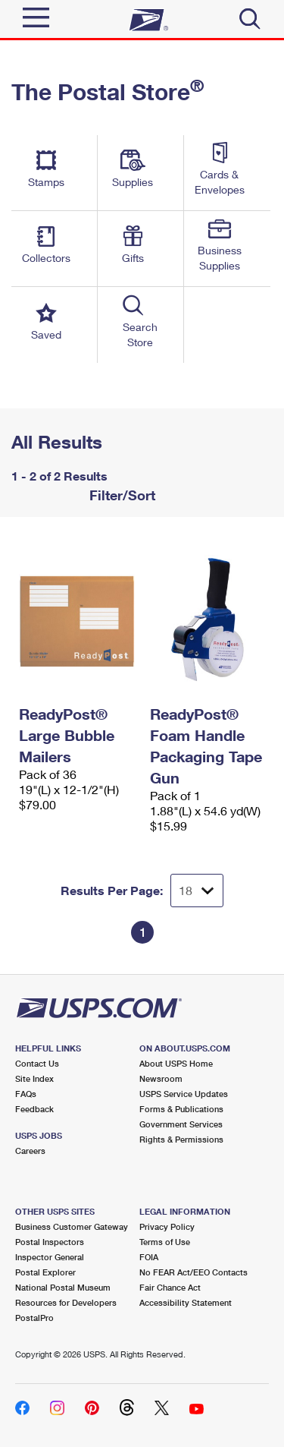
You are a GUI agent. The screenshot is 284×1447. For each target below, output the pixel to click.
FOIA (148, 1257)
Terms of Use (164, 1242)
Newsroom (161, 1078)
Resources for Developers (66, 1302)
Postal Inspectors (49, 1242)
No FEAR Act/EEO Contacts (193, 1272)
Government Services (181, 1124)
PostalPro (34, 1317)
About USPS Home (176, 1063)
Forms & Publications (181, 1109)
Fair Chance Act (170, 1287)
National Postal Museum (63, 1287)
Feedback (34, 1109)
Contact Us (37, 1063)
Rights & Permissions (181, 1139)
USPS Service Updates (183, 1094)
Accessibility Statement (185, 1302)
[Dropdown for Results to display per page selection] (196, 890)
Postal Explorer (45, 1272)
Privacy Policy (167, 1226)
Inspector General (49, 1257)
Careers (30, 1150)
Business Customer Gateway (71, 1226)
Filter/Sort (120, 495)
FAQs (25, 1094)
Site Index (34, 1078)
